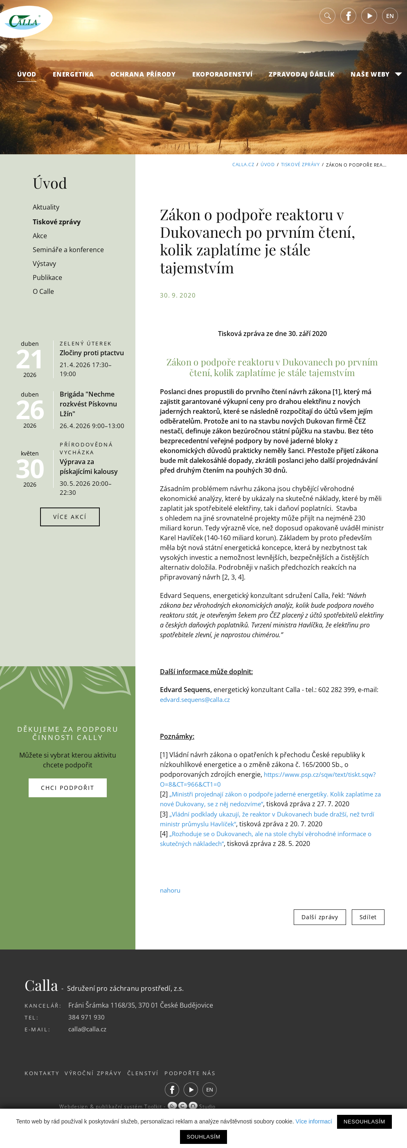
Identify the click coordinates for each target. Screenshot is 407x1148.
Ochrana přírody (143, 78)
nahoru (171, 899)
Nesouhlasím (364, 1122)
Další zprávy (319, 926)
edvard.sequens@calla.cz (198, 699)
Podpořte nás (205, 1082)
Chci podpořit (67, 792)
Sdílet (368, 926)
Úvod (26, 78)
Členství (153, 1082)
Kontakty (42, 1082)
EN (390, 20)
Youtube (369, 20)
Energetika (73, 78)
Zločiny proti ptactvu (92, 352)
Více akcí (70, 517)
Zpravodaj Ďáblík (301, 78)
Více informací (314, 1121)
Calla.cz (243, 165)
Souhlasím (203, 1137)
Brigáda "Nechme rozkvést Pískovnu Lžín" (88, 404)
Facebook (348, 20)
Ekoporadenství (222, 78)
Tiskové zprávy (300, 165)
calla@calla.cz (89, 1037)
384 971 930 (86, 1026)
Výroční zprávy (98, 1082)
